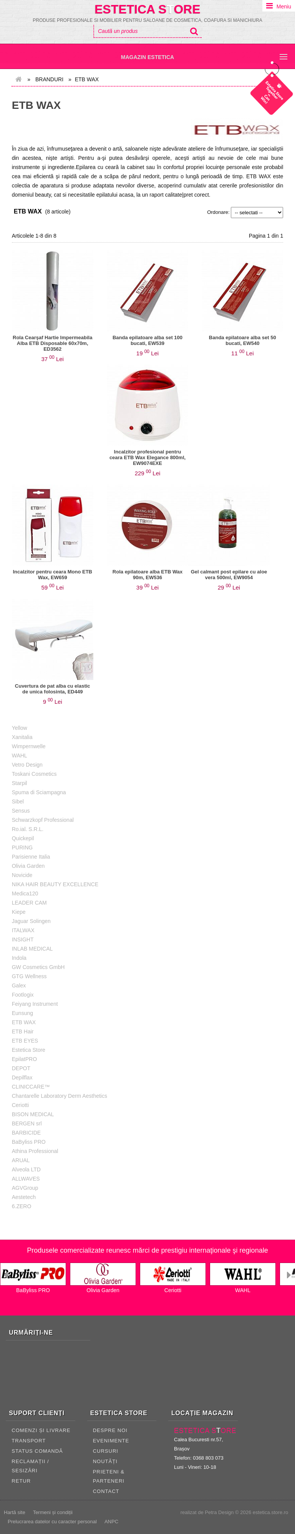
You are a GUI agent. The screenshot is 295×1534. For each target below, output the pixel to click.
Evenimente (111, 1441)
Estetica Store (28, 1050)
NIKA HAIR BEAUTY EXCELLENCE (55, 884)
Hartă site (14, 1512)
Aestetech (24, 1197)
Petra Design (219, 1512)
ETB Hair (23, 1031)
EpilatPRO (24, 1059)
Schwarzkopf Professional (43, 820)
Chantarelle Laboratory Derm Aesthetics (59, 1096)
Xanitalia (22, 737)
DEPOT (21, 1068)
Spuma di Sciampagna (39, 792)
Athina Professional (35, 1151)
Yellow (19, 728)
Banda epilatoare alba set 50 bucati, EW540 (242, 340)
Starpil (19, 783)
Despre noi (110, 1430)
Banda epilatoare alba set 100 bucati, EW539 (147, 340)
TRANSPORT (29, 1441)
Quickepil (23, 838)
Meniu (284, 6)
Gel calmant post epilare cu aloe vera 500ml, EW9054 (229, 574)
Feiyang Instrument (35, 1004)
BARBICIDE (26, 1133)
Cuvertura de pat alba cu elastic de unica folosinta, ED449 (52, 689)
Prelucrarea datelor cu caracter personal (52, 1521)
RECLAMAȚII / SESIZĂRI (30, 1465)
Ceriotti (20, 1105)
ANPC (111, 1521)
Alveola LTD (26, 1169)
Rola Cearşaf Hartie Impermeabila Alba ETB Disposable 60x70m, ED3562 (52, 343)
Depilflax (22, 1077)
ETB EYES (25, 1041)
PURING (22, 847)
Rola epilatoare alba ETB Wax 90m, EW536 (147, 574)
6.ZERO (21, 1206)
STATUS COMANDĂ (37, 1451)
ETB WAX (36, 105)
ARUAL (21, 1160)
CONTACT (106, 1491)
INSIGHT (23, 939)
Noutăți (105, 1461)
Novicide (22, 875)
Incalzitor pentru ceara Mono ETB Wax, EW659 (52, 574)
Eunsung (22, 1013)
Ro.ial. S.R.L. (27, 829)
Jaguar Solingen (31, 921)
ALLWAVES (26, 1179)
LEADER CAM (29, 903)
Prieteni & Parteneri (108, 1476)
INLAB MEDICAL (32, 949)
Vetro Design (27, 765)
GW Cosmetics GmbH (38, 967)
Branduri (49, 79)
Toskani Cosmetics (34, 774)
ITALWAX (23, 930)
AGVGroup (25, 1188)
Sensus (21, 811)
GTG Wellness (29, 976)
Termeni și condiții (53, 1512)
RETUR (21, 1481)
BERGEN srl (27, 1123)
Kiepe (19, 912)
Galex (19, 985)
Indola (19, 958)
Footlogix (23, 995)
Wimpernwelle (29, 746)
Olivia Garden (28, 866)
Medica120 (25, 893)
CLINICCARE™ (31, 1087)
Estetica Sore (147, 9)
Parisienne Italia (31, 857)
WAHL (19, 755)
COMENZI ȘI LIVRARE (41, 1430)
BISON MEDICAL (33, 1114)
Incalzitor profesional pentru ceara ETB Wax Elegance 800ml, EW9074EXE (147, 457)
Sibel (18, 801)
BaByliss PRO (29, 1142)
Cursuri (105, 1451)
